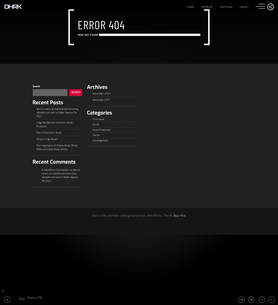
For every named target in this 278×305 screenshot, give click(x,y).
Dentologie (226, 6)
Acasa (191, 6)
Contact (244, 6)
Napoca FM (34, 298)
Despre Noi (207, 6)
